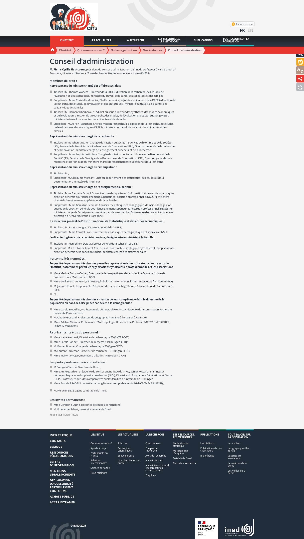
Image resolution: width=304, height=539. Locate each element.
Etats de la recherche (185, 463)
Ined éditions (207, 443)
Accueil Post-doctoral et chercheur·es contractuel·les (157, 468)
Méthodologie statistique (180, 445)
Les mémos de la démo (237, 464)
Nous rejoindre (98, 473)
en (250, 30)
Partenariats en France (99, 454)
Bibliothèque (207, 455)
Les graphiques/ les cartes (238, 450)
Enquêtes (150, 475)
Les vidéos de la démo (236, 472)
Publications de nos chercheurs (211, 449)
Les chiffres (234, 443)
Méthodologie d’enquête (180, 452)
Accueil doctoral (154, 460)
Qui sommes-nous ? (101, 443)
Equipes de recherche (151, 449)
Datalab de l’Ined (182, 458)
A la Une (122, 443)
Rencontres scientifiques (125, 449)
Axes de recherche (155, 455)
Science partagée (100, 468)
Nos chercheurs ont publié (129, 462)
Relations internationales (98, 462)
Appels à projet (98, 448)
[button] (300, 62)
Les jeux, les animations (234, 457)
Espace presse (242, 24)
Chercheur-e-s (153, 443)
